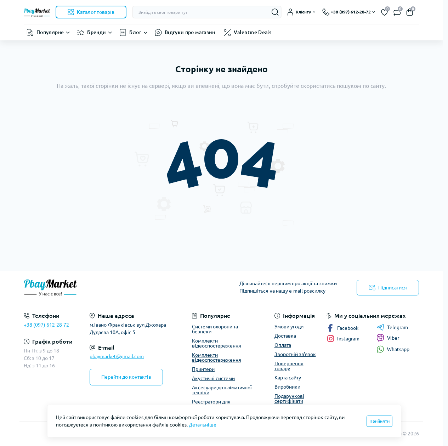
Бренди (96, 32)
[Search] (275, 12)
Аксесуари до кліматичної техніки (222, 390)
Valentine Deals (252, 32)
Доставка (285, 336)
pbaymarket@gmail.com (117, 356)
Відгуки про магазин (190, 32)
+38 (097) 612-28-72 (46, 325)
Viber (387, 338)
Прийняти (379, 421)
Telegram (392, 327)
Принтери (203, 369)
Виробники (287, 387)
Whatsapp (392, 349)
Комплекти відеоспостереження (216, 343)
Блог (135, 32)
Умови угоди (289, 326)
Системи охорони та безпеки (215, 329)
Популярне (50, 32)
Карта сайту (287, 377)
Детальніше (202, 425)
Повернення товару (289, 366)
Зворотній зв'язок (295, 354)
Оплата (282, 345)
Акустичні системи (213, 378)
